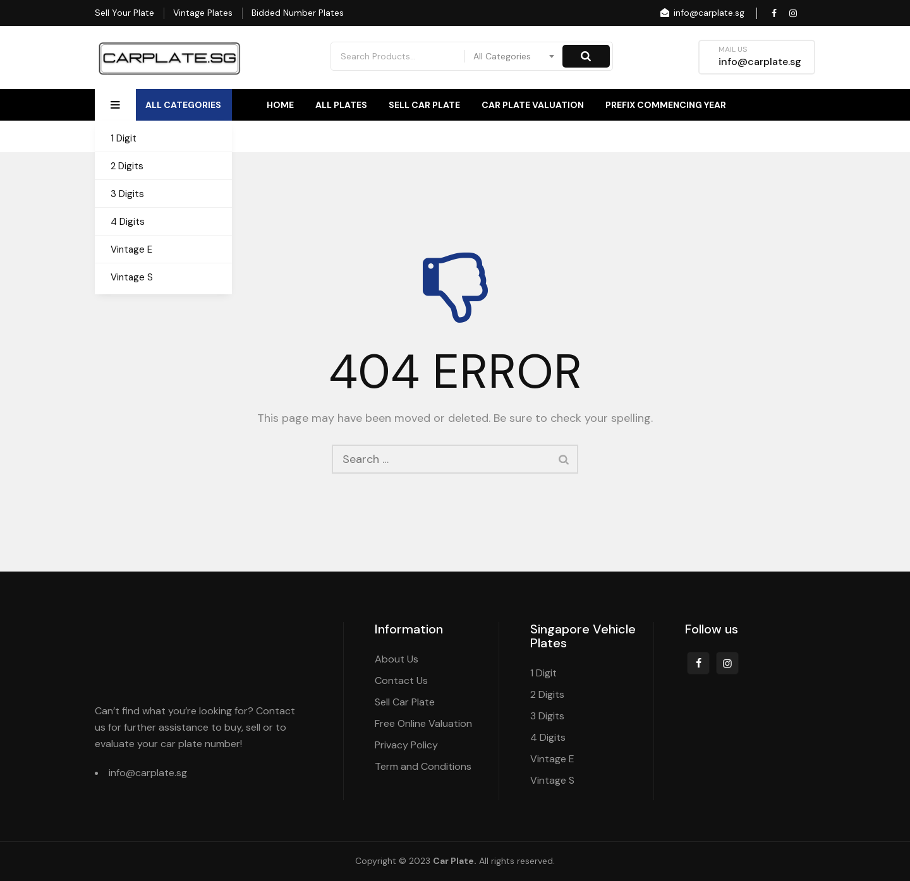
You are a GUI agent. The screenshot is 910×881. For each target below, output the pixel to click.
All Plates (341, 105)
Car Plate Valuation (533, 105)
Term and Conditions (423, 766)
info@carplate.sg (701, 12)
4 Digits (128, 221)
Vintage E (131, 249)
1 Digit (123, 138)
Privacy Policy (406, 745)
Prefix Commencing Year (665, 105)
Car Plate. (454, 860)
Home (280, 105)
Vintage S (132, 277)
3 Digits (127, 194)
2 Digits (127, 166)
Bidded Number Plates (298, 12)
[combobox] (514, 56)
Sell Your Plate (124, 12)
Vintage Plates (203, 12)
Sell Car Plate (424, 105)
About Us (703, 136)
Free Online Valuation (423, 723)
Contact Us (785, 136)
